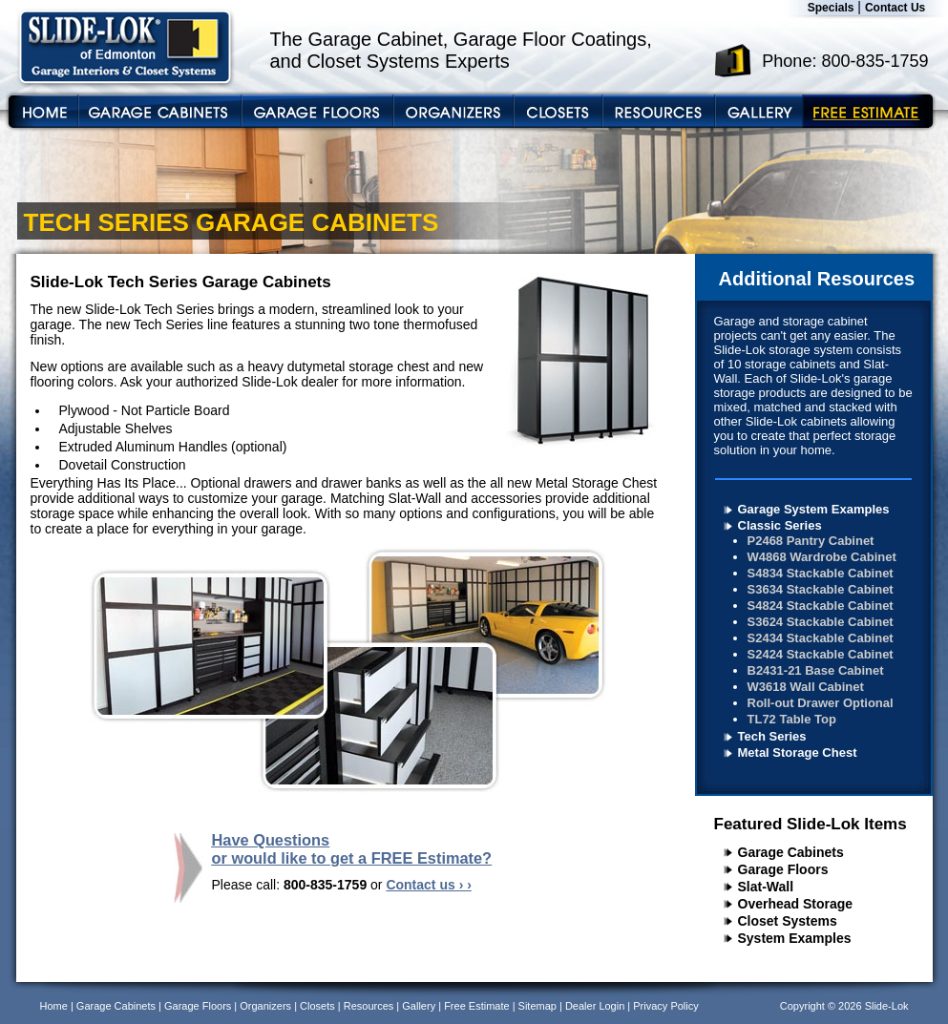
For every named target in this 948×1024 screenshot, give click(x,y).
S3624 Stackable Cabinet (821, 622)
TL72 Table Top (792, 719)
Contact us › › (428, 884)
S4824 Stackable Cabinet (821, 605)
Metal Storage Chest (797, 752)
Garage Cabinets (791, 852)
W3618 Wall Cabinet (806, 686)
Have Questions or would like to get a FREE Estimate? (352, 849)
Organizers (265, 1006)
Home (54, 1006)
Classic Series (780, 525)
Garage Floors (783, 869)
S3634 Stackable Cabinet (821, 589)
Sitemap (537, 1006)
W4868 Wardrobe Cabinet (822, 557)
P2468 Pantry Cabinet (811, 540)
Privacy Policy (665, 1006)
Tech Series (772, 736)
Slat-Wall (766, 886)
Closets (317, 1006)
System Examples (795, 938)
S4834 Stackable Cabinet (821, 573)
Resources (369, 1006)
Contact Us (895, 7)
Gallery (418, 1006)
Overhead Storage (795, 903)
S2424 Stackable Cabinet (821, 654)
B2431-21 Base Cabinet (816, 670)
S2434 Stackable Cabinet (821, 638)
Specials (831, 7)
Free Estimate (476, 1006)
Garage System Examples (814, 509)
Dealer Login (594, 1006)
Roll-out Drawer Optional (821, 703)
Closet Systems (787, 921)
